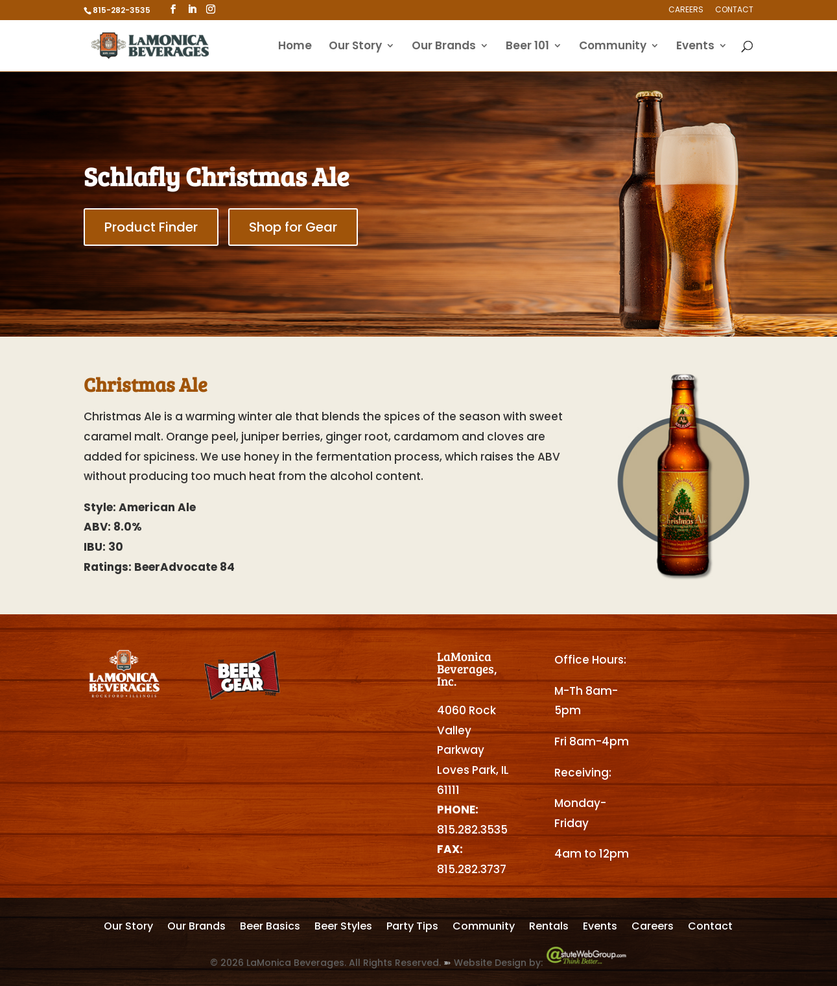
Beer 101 (527, 47)
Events (695, 47)
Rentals (549, 927)
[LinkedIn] (191, 9)
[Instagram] (210, 9)
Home (295, 47)
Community (612, 47)
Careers (685, 10)
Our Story (355, 47)
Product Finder (151, 227)
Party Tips (412, 927)
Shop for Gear (293, 227)
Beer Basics (270, 927)
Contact (734, 10)
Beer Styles (343, 927)
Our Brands (444, 47)
